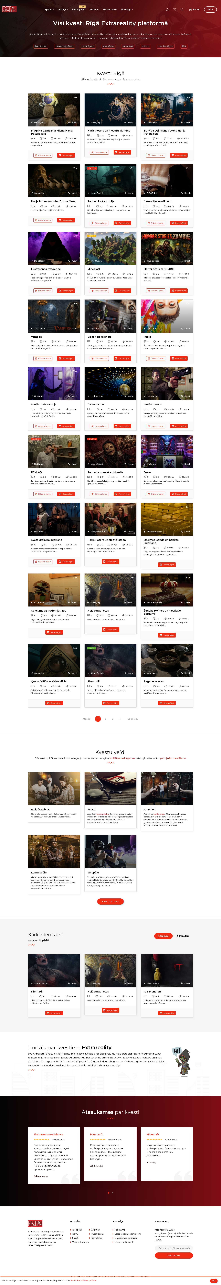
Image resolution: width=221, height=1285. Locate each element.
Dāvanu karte (43, 155)
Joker (147, 472)
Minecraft (93, 269)
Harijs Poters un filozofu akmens (108, 130)
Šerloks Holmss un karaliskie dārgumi (162, 612)
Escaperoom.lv (96, 532)
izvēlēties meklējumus (122, 758)
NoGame (93, 328)
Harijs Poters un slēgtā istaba (106, 540)
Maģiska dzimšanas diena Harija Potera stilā (52, 132)
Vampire (36, 336)
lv (167, 9)
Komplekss (96, 1238)
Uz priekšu (132, 719)
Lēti (184, 46)
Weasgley (37, 122)
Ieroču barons (153, 404)
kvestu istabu (103, 814)
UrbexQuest (95, 193)
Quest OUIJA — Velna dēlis (48, 681)
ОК (213, 1281)
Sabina (93, 1176)
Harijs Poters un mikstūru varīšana (53, 201)
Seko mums (174, 1256)
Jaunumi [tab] (163, 936)
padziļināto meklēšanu (173, 758)
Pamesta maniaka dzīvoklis (105, 472)
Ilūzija (147, 336)
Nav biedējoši (165, 46)
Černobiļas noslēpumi (158, 201)
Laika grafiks (79, 8)
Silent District (96, 673)
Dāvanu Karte (110, 9)
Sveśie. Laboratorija (43, 404)
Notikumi (94, 9)
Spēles (48, 9)
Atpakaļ (86, 719)
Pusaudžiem (97, 1234)
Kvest (72, 122)
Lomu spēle (39, 872)
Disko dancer (96, 404)
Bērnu (145, 46)
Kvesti (91, 809)
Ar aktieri (128, 46)
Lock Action (95, 396)
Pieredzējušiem (64, 46)
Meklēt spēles (40, 809)
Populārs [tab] (183, 936)
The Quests (94, 261)
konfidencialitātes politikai (83, 1280)
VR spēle (93, 872)
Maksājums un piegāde (126, 1238)
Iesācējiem (88, 46)
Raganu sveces (154, 681)
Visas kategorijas (80, 1242)
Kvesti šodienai (91, 79)
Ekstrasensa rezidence (46, 269)
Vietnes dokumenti (124, 1242)
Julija (149, 1166)
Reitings (62, 9)
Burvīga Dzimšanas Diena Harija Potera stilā (164, 132)
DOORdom (151, 193)
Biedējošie (41, 46)
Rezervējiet (66, 155)
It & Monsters (153, 991)
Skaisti (75, 1238)
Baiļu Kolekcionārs (99, 336)
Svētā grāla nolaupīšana (46, 540)
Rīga (210, 9)
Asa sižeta (108, 46)
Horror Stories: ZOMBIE (159, 269)
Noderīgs (126, 9)
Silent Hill (93, 681)
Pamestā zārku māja (100, 201)
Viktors (37, 1176)
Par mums (120, 1230)
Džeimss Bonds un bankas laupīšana (161, 542)
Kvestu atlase (131, 79)
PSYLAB (36, 472)
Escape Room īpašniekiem (128, 1234)
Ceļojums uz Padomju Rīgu (48, 610)
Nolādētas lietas (98, 610)
